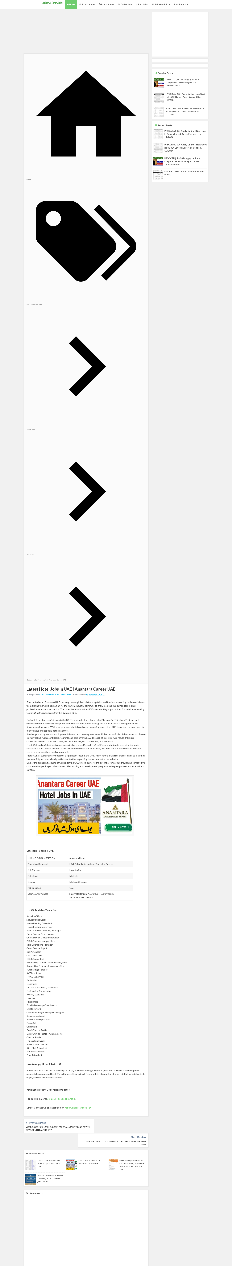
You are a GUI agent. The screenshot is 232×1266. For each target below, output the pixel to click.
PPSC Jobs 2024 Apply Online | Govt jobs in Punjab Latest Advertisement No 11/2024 (185, 111)
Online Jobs (125, 4)
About (207, 1260)
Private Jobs (87, 4)
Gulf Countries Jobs (49, 695)
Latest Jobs (65, 695)
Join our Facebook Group (61, 1098)
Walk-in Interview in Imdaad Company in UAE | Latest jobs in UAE (50, 1164)
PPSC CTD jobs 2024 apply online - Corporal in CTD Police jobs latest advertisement (183, 82)
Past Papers (181, 4)
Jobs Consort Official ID (78, 1107)
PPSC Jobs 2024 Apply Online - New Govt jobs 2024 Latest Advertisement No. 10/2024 (186, 97)
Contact (227, 1260)
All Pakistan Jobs (161, 4)
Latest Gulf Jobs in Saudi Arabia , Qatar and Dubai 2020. (49, 1149)
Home (71, 4)
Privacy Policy (217, 1260)
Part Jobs (142, 4)
